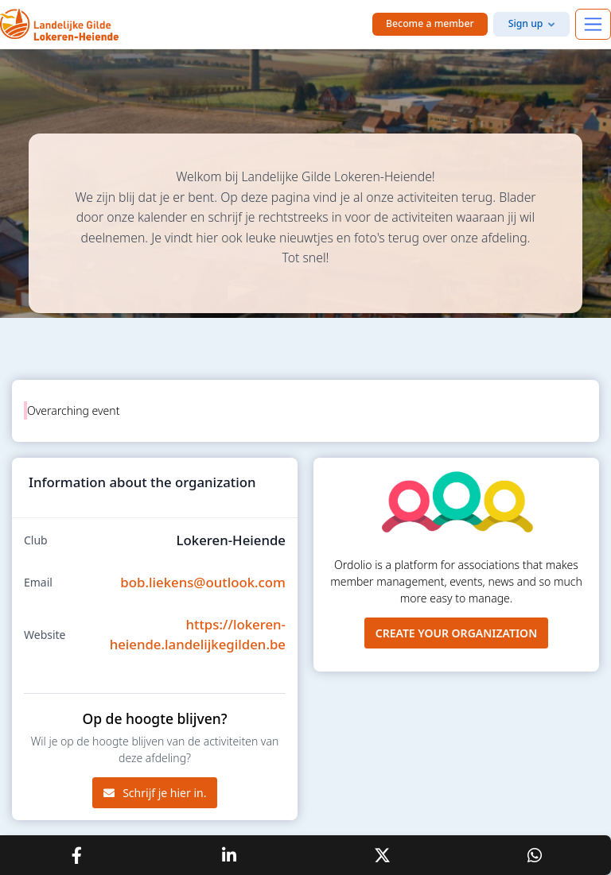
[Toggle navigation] (593, 24)
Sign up (525, 23)
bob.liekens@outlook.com (203, 582)
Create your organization (457, 633)
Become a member (430, 23)
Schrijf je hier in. (155, 792)
